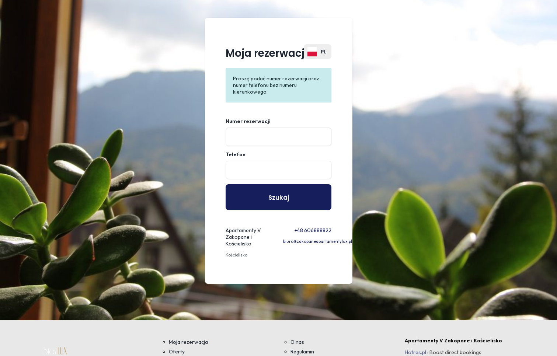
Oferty (177, 351)
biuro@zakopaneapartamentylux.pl (317, 241)
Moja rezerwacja (188, 342)
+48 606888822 (313, 230)
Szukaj (278, 197)
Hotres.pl (415, 352)
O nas (297, 342)
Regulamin (302, 351)
